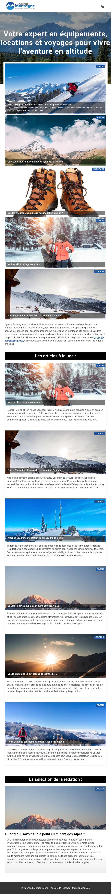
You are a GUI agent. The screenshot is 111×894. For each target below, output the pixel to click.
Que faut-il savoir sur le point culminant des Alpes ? (45, 834)
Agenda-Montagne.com (36, 888)
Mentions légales (81, 888)
